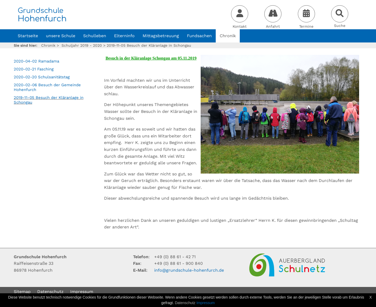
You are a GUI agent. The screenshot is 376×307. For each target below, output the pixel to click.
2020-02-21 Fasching (34, 69)
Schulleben (94, 35)
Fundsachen (199, 35)
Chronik (228, 35)
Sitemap (22, 291)
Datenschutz (50, 291)
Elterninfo (124, 35)
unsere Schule (60, 35)
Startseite (28, 35)
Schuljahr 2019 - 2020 (82, 45)
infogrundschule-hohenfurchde (189, 270)
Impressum (81, 291)
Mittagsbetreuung (161, 35)
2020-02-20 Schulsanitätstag (42, 77)
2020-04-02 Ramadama (36, 61)
